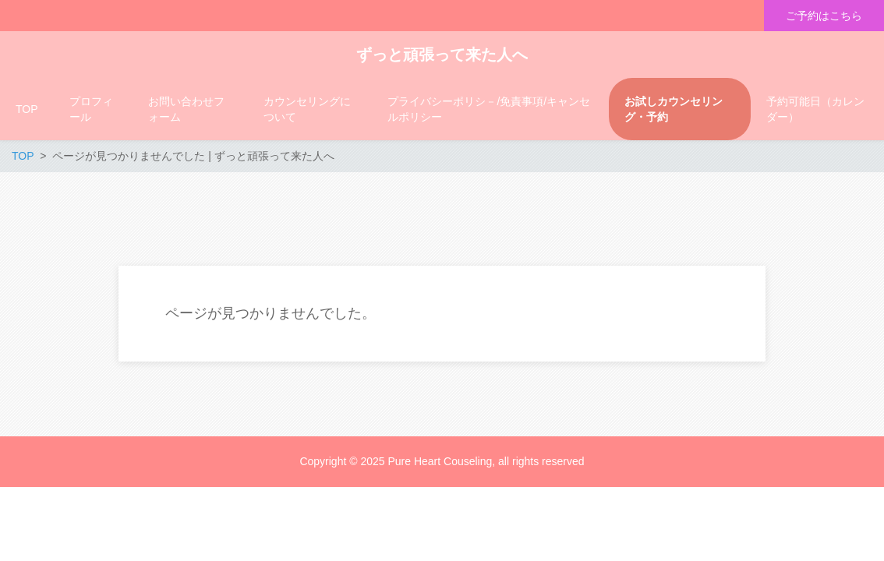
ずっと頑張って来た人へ (442, 54)
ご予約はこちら (824, 15)
